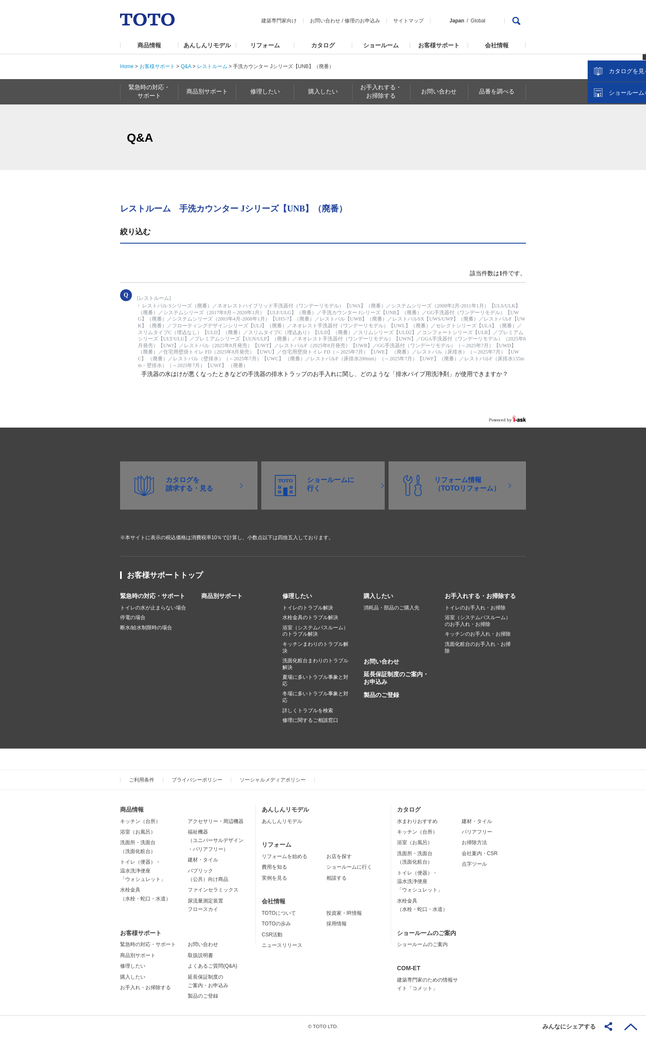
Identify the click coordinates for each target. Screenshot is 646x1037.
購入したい (378, 596)
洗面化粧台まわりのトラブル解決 (315, 664)
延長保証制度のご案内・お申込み (396, 678)
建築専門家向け (279, 21)
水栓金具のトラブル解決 (310, 617)
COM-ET (408, 968)
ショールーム (381, 45)
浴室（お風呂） (138, 832)
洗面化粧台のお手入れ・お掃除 (478, 647)
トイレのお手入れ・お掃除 (475, 608)
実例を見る (274, 878)
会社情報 (497, 45)
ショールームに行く (349, 867)
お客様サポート (439, 45)
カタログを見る (611, 159)
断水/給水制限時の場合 (146, 628)
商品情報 (149, 45)
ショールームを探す (617, 180)
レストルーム (212, 66)
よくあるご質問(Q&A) (212, 966)
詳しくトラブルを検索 (307, 710)
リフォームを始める (284, 856)
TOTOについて (279, 913)
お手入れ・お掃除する (145, 987)
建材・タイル (203, 860)
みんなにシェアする (569, 1026)
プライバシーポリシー (197, 780)
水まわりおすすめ (417, 821)
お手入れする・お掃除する (480, 596)
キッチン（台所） (140, 821)
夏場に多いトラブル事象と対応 (315, 680)
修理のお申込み (362, 21)
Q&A (186, 66)
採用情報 (336, 924)
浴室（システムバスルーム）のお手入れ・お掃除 (478, 621)
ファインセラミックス (213, 890)
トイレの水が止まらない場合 (153, 608)
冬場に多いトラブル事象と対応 (315, 697)
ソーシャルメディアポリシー (273, 780)
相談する (336, 878)
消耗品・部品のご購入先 (391, 608)
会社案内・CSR (480, 853)
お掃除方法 (474, 842)
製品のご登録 (381, 694)
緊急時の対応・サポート (152, 596)
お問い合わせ (325, 21)
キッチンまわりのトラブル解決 (315, 647)
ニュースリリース (282, 945)
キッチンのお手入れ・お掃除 (478, 634)
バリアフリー (477, 832)
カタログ (323, 45)
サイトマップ (408, 21)
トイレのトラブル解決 (307, 608)
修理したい (297, 596)
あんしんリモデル (207, 45)
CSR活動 (272, 935)
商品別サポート (222, 596)
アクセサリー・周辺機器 (216, 821)
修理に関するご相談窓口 (310, 720)
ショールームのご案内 (426, 933)
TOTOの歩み (276, 924)
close (635, 137)
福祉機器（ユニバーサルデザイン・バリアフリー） (216, 840)
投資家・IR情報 (344, 913)
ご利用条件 (141, 780)
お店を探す (339, 856)
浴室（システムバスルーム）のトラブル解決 (315, 631)
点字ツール (474, 864)
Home (127, 66)
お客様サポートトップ (165, 575)
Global (478, 21)
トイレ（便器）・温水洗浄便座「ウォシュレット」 (143, 870)
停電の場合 (132, 617)
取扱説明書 (200, 955)
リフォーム (265, 45)
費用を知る (274, 867)
